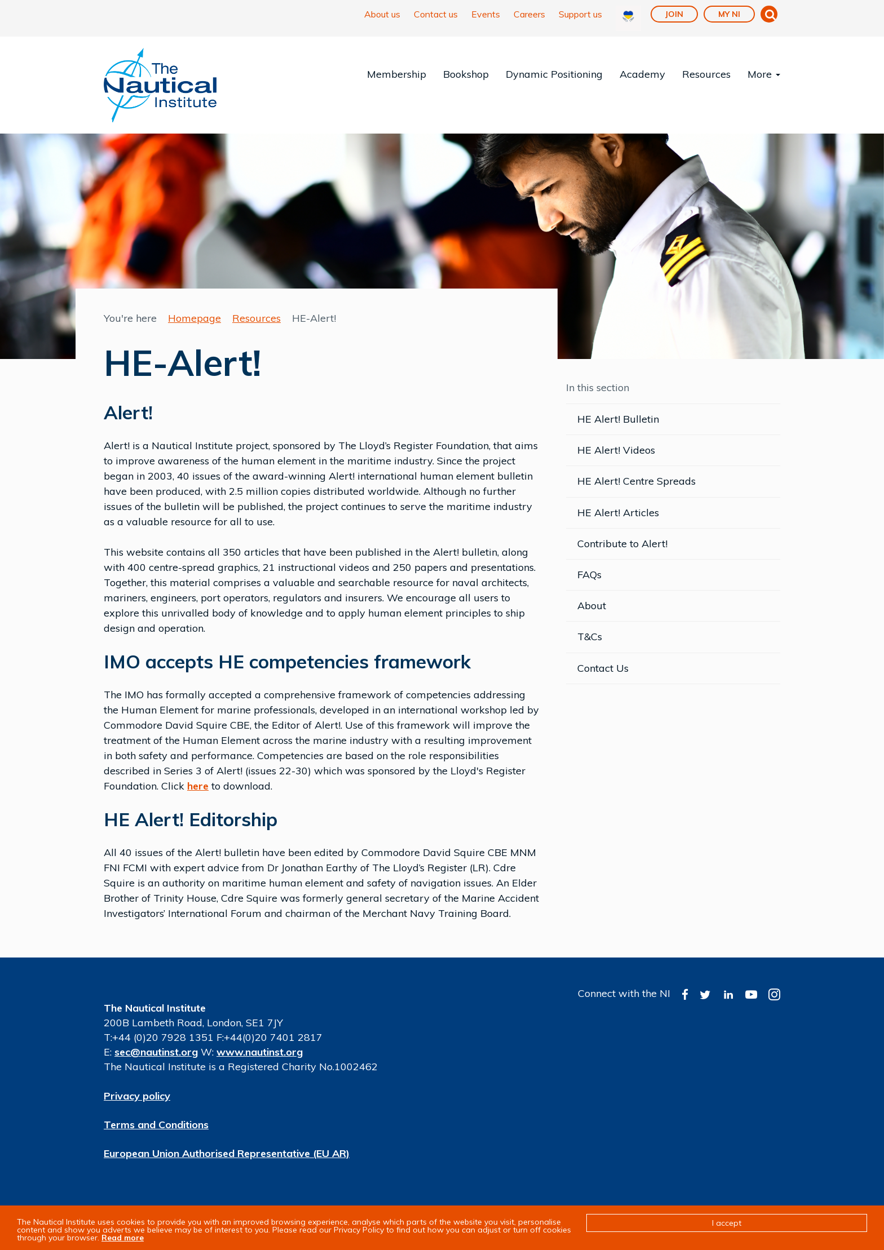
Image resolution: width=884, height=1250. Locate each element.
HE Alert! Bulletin (618, 419)
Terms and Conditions (156, 1124)
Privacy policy (137, 1095)
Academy (642, 74)
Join (674, 14)
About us (382, 14)
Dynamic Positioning (554, 74)
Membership (396, 74)
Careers (529, 14)
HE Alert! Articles (618, 512)
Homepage (194, 318)
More (764, 74)
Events (485, 14)
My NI (729, 14)
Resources (706, 74)
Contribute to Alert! (622, 543)
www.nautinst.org (259, 1051)
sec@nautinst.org (156, 1051)
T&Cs (589, 636)
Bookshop (466, 74)
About (591, 605)
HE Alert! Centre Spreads (636, 481)
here (198, 785)
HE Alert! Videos (616, 450)
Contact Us (603, 668)
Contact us (436, 14)
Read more (122, 1238)
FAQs (589, 574)
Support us (580, 14)
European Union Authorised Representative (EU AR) (227, 1153)
